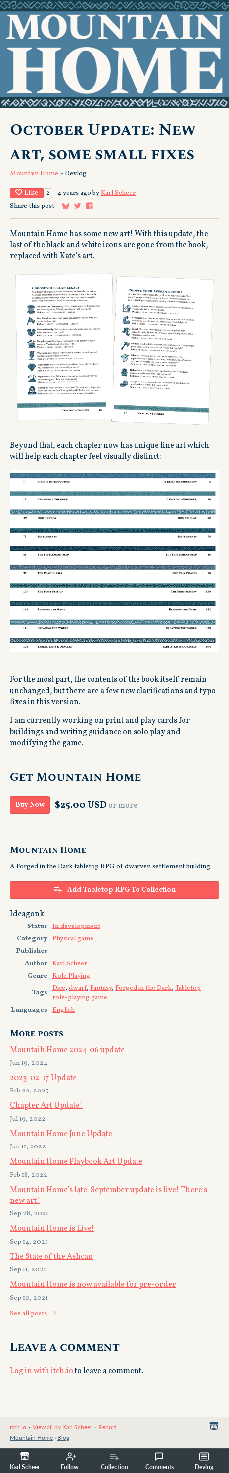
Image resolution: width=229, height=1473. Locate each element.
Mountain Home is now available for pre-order (93, 1284)
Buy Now (30, 805)
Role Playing (71, 976)
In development (76, 926)
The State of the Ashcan (51, 1257)
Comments (159, 1461)
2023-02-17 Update (43, 1078)
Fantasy (101, 988)
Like (26, 193)
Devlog (204, 1461)
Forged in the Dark (143, 988)
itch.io (18, 1427)
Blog (63, 1437)
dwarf (78, 988)
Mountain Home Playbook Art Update (76, 1161)
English (63, 1010)
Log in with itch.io (41, 1371)
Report (107, 1427)
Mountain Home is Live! (52, 1228)
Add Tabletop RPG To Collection (114, 890)
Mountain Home (34, 173)
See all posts (28, 1313)
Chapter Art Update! (46, 1105)
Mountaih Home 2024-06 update (67, 1050)
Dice (58, 988)
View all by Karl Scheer (62, 1427)
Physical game (72, 938)
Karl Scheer (118, 193)
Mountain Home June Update (61, 1134)
